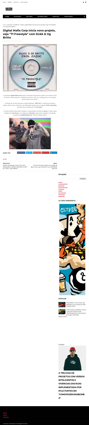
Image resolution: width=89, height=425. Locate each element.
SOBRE (10, 2)
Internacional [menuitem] (62, 187)
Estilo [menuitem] (60, 190)
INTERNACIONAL (43, 16)
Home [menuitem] (60, 181)
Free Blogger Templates (22, 422)
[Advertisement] (72, 330)
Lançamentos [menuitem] (62, 183)
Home (7, 16)
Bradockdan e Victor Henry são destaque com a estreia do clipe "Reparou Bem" (75, 303)
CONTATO (16, 2)
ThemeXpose (12, 422)
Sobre (5, 414)
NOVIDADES (17, 16)
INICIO (4, 2)
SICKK (22, 24)
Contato (6, 416)
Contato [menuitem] (61, 188)
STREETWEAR (68, 16)
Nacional (9, 24)
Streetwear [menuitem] (62, 192)
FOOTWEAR (9, 20)
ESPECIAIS (56, 16)
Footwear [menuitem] (61, 194)
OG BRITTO (16, 24)
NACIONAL (29, 16)
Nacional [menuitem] (61, 185)
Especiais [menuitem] (61, 195)
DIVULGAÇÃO (24, 2)
